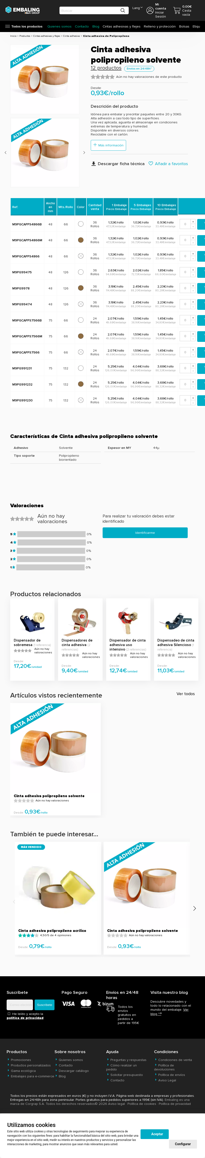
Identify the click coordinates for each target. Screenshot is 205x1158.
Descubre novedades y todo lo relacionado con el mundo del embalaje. (170, 1008)
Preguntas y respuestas (126, 1060)
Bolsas (184, 26)
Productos (24, 35)
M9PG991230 (22, 400)
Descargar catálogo (72, 1071)
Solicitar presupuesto (124, 1075)
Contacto (82, 26)
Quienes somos (59, 26)
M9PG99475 (22, 272)
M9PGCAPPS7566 (26, 352)
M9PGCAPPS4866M (27, 240)
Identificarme (145, 533)
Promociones (19, 1060)
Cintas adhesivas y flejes (122, 26)
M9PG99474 (22, 304)
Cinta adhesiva (71, 35)
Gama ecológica (21, 1071)
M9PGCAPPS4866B (27, 224)
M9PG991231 (22, 368)
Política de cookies (142, 1104)
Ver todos (186, 693)
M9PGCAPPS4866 (26, 256)
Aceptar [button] (157, 1134)
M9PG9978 (21, 288)
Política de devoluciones (164, 1067)
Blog (95, 26)
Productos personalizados (29, 1065)
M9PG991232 (22, 384)
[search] (89, 10)
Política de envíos (169, 1075)
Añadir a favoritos (168, 163)
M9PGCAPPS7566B (27, 320)
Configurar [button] (183, 1144)
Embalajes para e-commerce (30, 1076)
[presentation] (5, 153)
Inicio (13, 35)
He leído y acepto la (25, 1016)
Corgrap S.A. (35, 1104)
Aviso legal (116, 1104)
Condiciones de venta (173, 1060)
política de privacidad (25, 1018)
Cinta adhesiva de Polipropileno (106, 35)
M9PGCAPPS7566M (27, 336)
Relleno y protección (160, 26)
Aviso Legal (165, 1080)
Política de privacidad (175, 1104)
